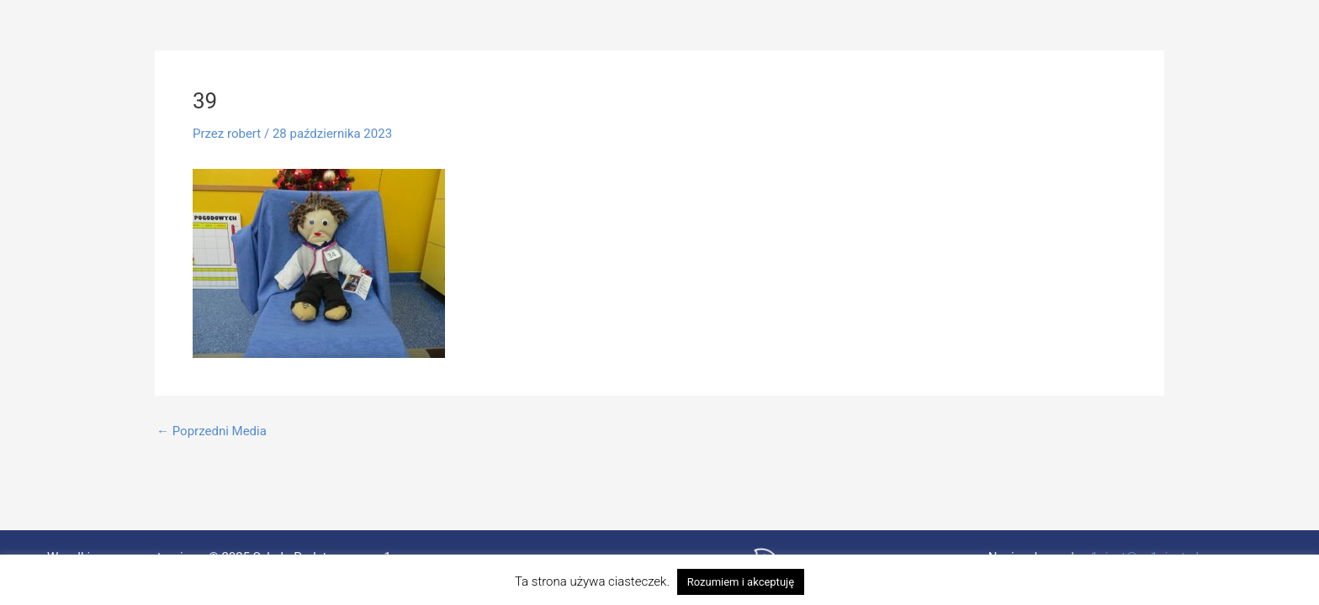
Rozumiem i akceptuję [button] (740, 582)
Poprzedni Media (211, 431)
